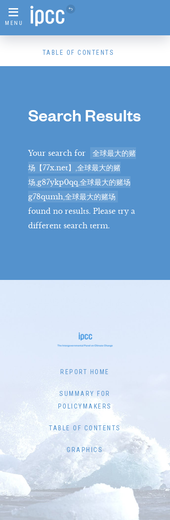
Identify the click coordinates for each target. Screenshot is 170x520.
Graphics (85, 449)
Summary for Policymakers (85, 400)
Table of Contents (79, 52)
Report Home (85, 372)
